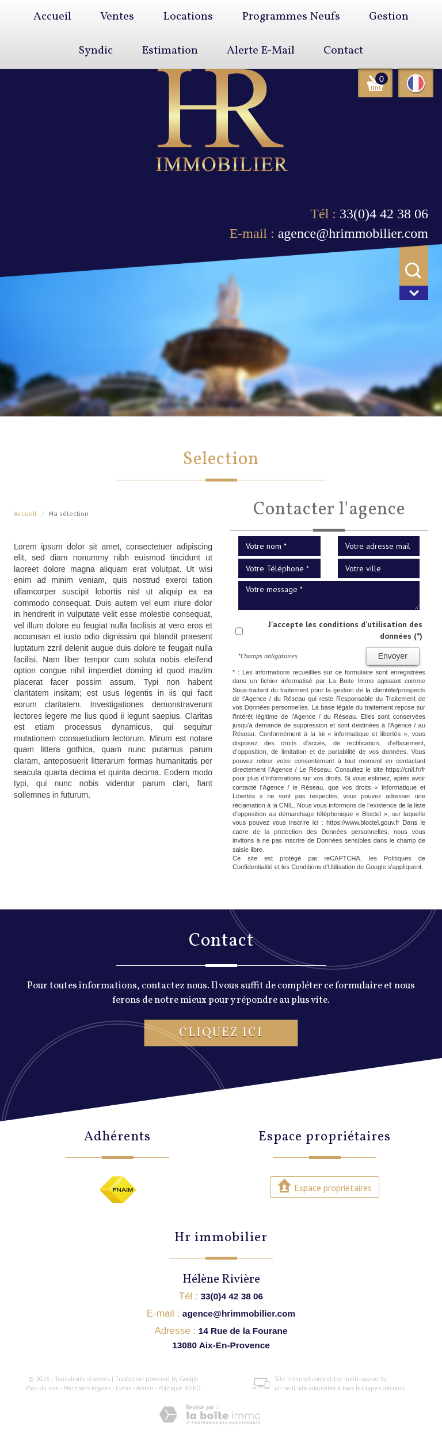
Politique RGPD (179, 1388)
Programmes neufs (291, 17)
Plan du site (42, 1388)
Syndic (96, 51)
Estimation (170, 51)
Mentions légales (87, 1388)
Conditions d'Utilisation (323, 866)
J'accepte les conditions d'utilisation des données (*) (345, 630)
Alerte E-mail (261, 51)
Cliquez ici (221, 1033)
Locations (188, 17)
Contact (343, 51)
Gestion (389, 17)
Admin (145, 1388)
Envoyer (392, 656)
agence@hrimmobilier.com (353, 233)
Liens (123, 1388)
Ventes (117, 17)
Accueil (52, 17)
